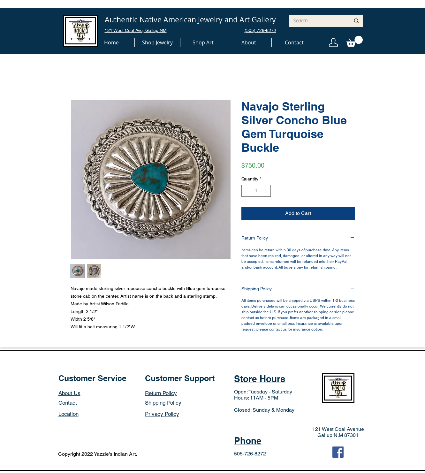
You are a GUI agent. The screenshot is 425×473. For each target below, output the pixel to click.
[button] (157, 42)
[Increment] (266, 190)
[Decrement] (246, 190)
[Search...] (317, 21)
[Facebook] (338, 452)
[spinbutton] (256, 190)
